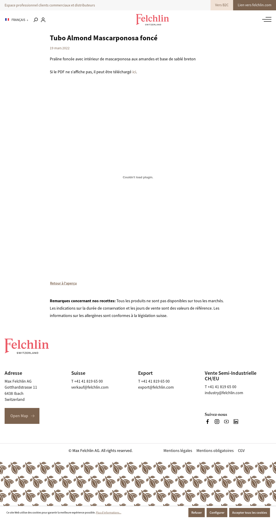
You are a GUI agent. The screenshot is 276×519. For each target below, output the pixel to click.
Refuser (196, 512)
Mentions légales (177, 450)
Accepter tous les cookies (249, 512)
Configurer (217, 512)
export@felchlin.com (156, 387)
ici (134, 71)
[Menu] (265, 19)
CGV (241, 450)
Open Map (19, 415)
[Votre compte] (43, 20)
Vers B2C (222, 5)
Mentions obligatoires (215, 450)
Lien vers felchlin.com (254, 5)
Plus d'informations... (108, 512)
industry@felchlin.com (224, 392)
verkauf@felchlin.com (90, 387)
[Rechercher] (35, 20)
